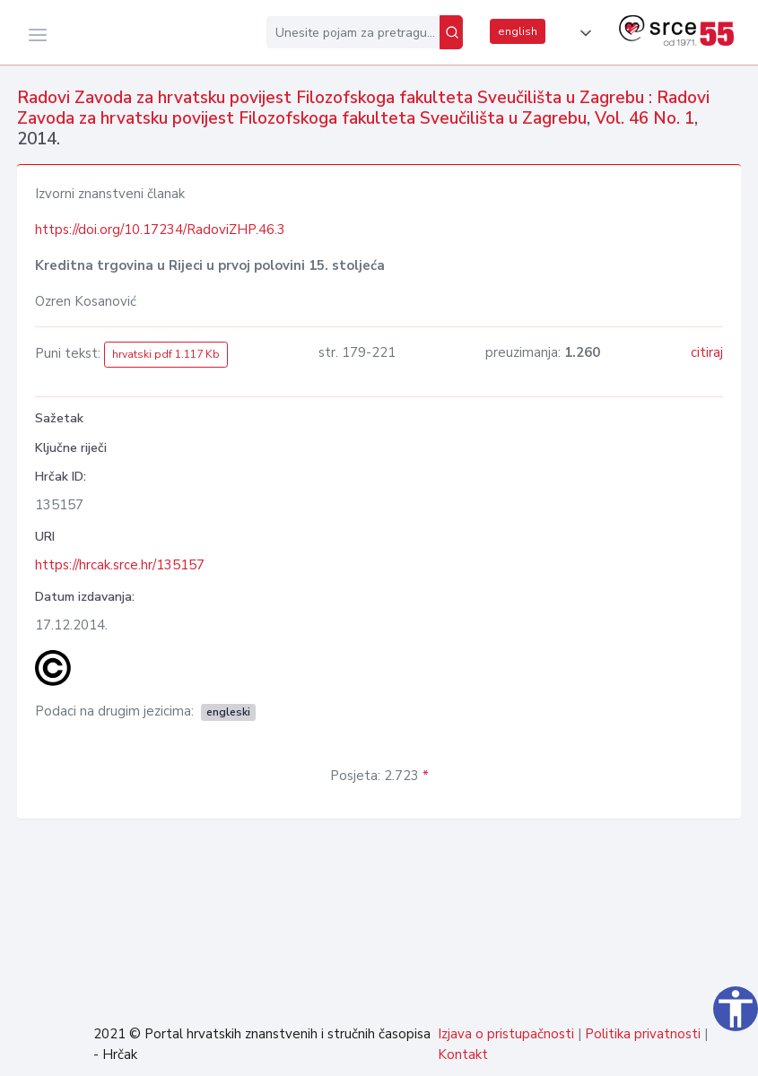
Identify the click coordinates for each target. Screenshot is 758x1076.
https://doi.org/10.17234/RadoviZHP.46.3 (160, 230)
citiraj (707, 352)
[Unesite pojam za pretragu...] (353, 32)
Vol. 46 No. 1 (644, 118)
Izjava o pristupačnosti (506, 1034)
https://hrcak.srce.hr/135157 (120, 565)
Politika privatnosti (643, 1034)
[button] (582, 33)
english (517, 31)
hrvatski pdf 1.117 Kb (166, 354)
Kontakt (463, 1054)
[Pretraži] (451, 32)
